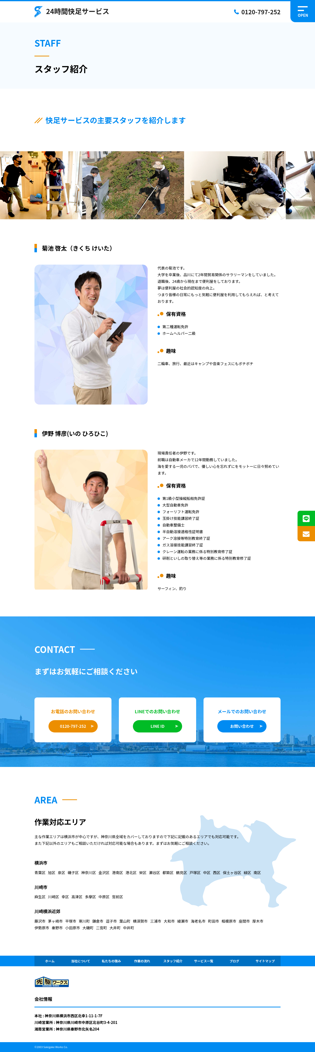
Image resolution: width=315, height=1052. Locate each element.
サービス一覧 (203, 961)
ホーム (50, 961)
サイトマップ (265, 961)
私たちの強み (111, 961)
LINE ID (158, 726)
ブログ (234, 961)
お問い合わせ (242, 726)
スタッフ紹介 (172, 961)
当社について (80, 961)
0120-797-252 (261, 11)
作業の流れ (142, 961)
